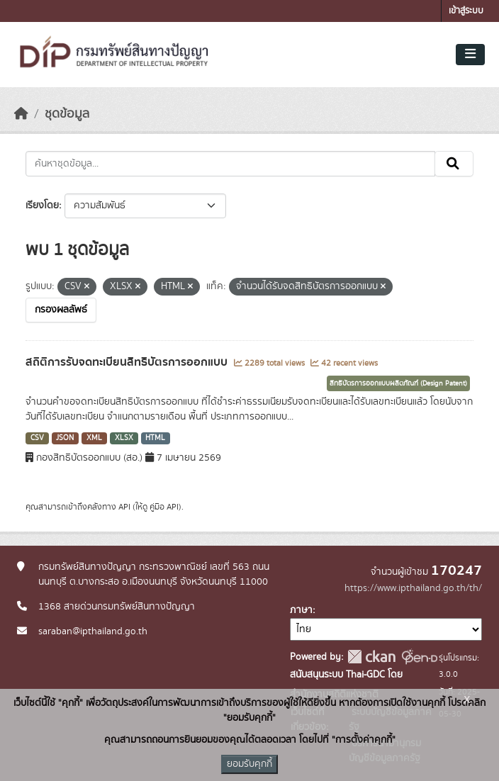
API (124, 506)
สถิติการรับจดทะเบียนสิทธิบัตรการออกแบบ (128, 362)
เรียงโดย (42, 205)
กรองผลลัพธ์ (61, 310)
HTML (155, 438)
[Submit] (453, 163)
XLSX (124, 438)
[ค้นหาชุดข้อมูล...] (230, 163)
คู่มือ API (164, 506)
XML (94, 438)
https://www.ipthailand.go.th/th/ (413, 588)
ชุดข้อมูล (67, 114)
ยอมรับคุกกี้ (249, 764)
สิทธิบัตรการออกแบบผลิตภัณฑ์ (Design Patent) (398, 383)
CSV (37, 438)
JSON (65, 438)
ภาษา (301, 610)
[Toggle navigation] (470, 54)
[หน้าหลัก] (21, 114)
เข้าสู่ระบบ (466, 11)
